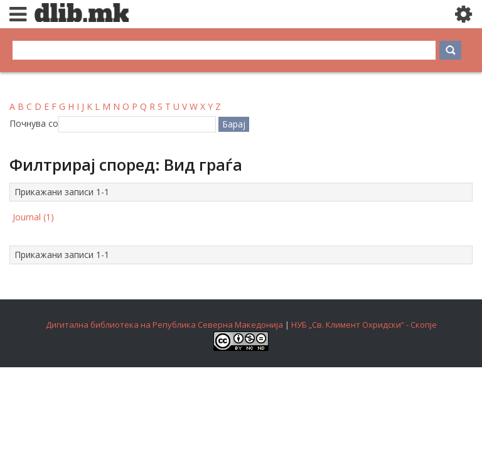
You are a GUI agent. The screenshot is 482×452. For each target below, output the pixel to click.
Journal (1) (33, 217)
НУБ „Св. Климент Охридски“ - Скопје (364, 324)
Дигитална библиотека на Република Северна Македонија (164, 324)
